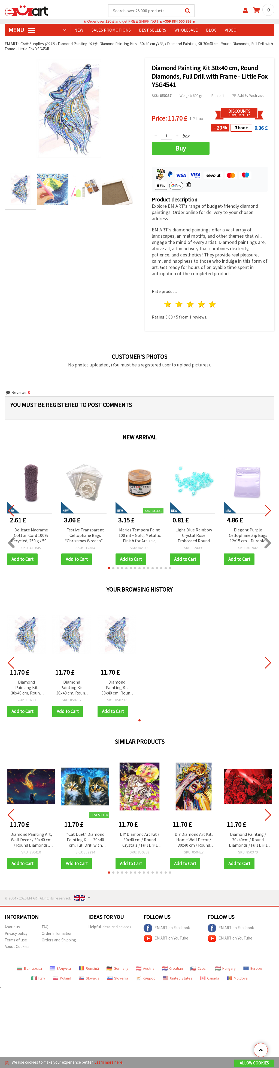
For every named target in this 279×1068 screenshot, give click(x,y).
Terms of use (16, 940)
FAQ (45, 927)
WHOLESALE (186, 30)
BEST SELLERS (152, 30)
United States (177, 978)
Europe (252, 968)
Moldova (237, 978)
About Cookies (17, 946)
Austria (145, 968)
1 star (168, 304)
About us (12, 927)
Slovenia (117, 978)
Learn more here (108, 1062)
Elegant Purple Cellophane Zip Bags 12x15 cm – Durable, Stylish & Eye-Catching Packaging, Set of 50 (248, 535)
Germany (117, 968)
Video (230, 30)
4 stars (201, 304)
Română (89, 968)
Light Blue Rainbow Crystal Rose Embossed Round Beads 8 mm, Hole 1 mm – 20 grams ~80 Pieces (193, 535)
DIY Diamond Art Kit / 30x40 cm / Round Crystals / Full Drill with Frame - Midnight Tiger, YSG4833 (139, 840)
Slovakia (89, 978)
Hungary (225, 968)
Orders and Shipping (59, 940)
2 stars (179, 304)
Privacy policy (16, 933)
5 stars (212, 304)
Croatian (172, 968)
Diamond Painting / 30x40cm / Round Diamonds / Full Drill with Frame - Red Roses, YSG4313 (248, 840)
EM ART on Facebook (167, 928)
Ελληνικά (60, 968)
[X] (7, 1062)
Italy (38, 978)
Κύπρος (145, 978)
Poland (62, 978)
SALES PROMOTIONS (111, 30)
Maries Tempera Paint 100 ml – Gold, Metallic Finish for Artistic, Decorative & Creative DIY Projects (140, 535)
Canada (209, 978)
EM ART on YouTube (166, 938)
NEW (78, 30)
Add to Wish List (247, 96)
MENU (22, 30)
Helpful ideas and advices (109, 927)
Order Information (57, 933)
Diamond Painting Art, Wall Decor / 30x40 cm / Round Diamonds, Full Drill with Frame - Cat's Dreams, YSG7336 (31, 840)
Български (29, 968)
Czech (199, 968)
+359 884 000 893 (177, 22)
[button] (109, 568)
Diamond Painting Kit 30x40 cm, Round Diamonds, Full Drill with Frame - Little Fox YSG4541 (26, 688)
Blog (211, 30)
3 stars (190, 304)
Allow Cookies (254, 1063)
